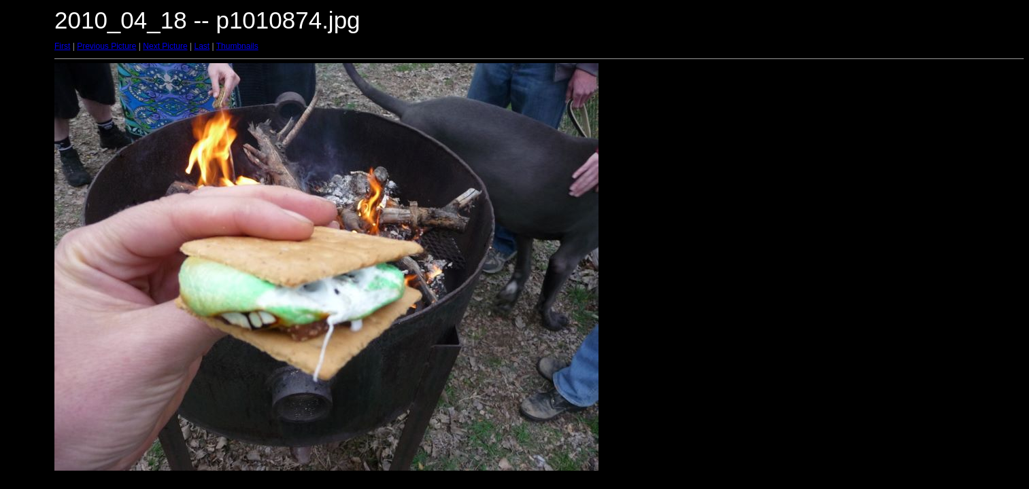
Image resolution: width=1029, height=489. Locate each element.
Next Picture (165, 46)
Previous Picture (106, 46)
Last (201, 46)
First (62, 46)
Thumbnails (237, 46)
